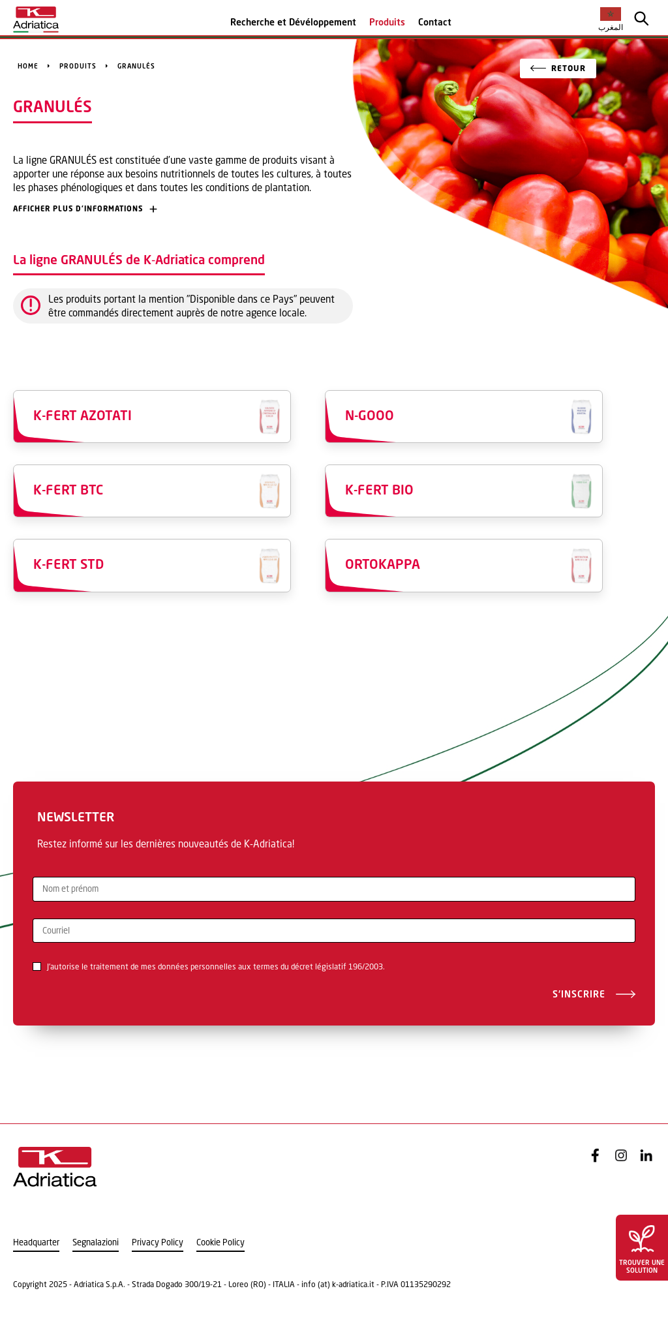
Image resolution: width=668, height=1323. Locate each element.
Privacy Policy (157, 1242)
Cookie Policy (220, 1242)
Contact (434, 21)
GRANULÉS (136, 66)
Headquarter (36, 1242)
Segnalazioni (95, 1242)
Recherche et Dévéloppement (293, 21)
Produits (387, 21)
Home (28, 66)
